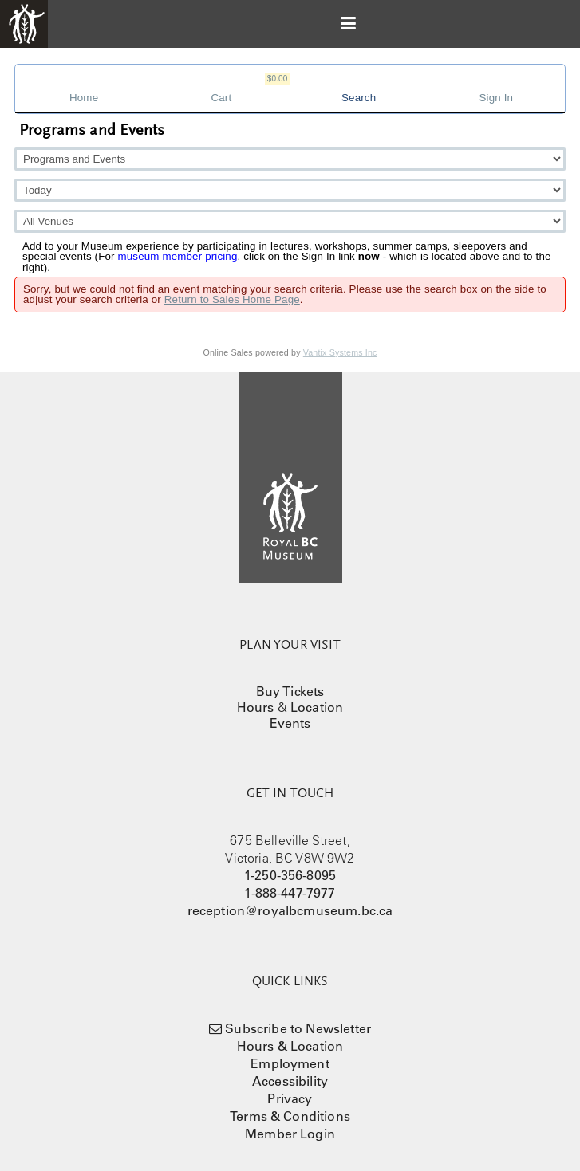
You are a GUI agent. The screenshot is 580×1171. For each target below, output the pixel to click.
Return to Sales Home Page (232, 299)
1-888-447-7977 (289, 893)
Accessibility (290, 1081)
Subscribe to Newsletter (298, 1028)
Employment (290, 1063)
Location (316, 707)
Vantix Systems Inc (340, 352)
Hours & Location (290, 1046)
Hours (255, 707)
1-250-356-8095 (290, 875)
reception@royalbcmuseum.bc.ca (290, 910)
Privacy (289, 1098)
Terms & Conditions (290, 1116)
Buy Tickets (290, 691)
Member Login (290, 1134)
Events (290, 723)
